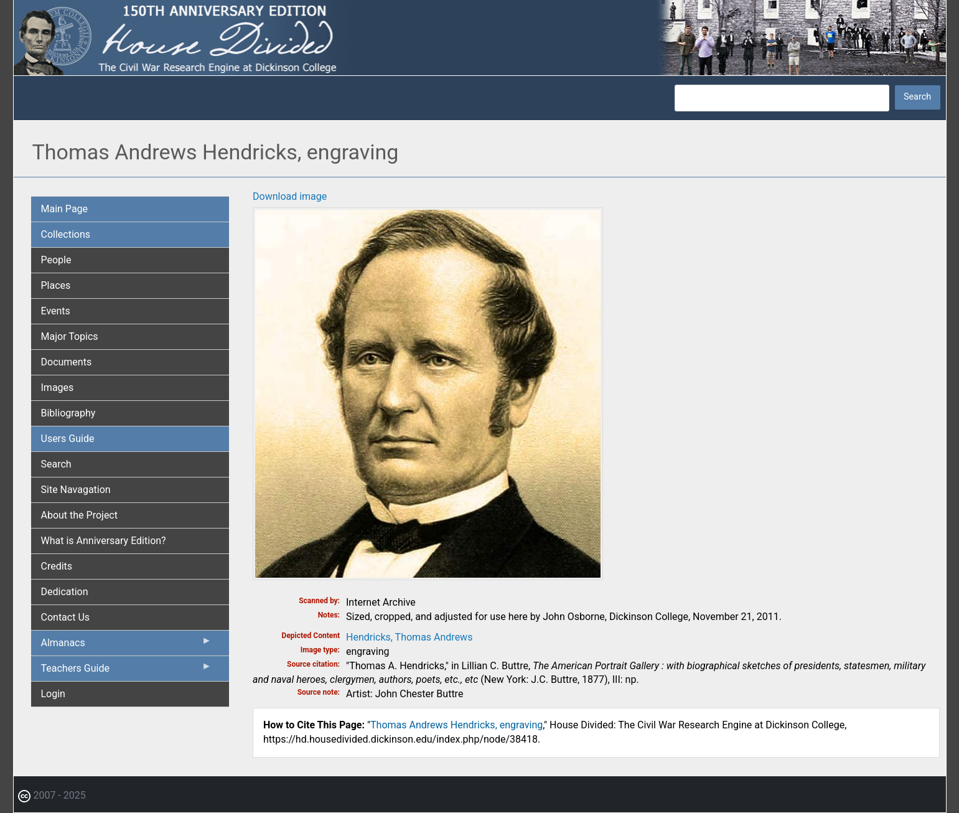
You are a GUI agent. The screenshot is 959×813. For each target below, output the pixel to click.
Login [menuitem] (53, 694)
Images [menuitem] (57, 387)
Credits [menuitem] (57, 566)
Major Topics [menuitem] (69, 336)
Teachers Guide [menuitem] (126, 671)
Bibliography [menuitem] (68, 413)
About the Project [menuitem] (79, 515)
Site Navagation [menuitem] (76, 490)
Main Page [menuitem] (64, 209)
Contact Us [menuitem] (65, 617)
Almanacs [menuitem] (126, 646)
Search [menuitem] (56, 464)
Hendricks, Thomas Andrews (409, 637)
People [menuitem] (56, 260)
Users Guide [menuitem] (68, 438)
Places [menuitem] (56, 285)
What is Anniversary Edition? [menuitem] (103, 541)
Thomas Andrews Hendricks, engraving (456, 725)
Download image (290, 196)
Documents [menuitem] (66, 362)
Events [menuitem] (55, 311)
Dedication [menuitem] (64, 592)
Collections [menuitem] (66, 234)
